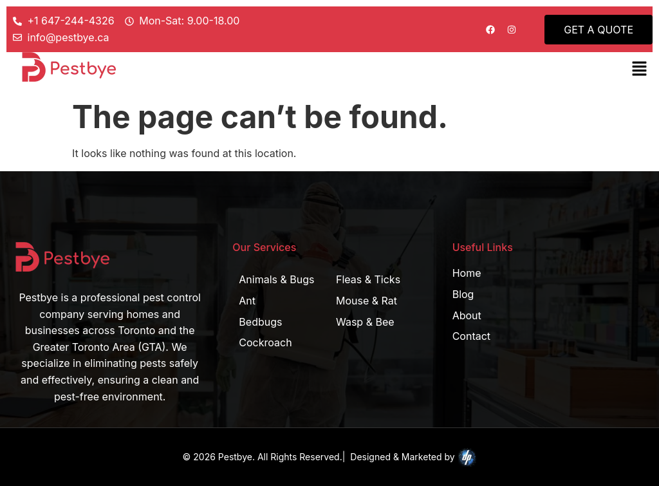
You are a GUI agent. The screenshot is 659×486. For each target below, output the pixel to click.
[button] (640, 69)
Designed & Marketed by (413, 457)
